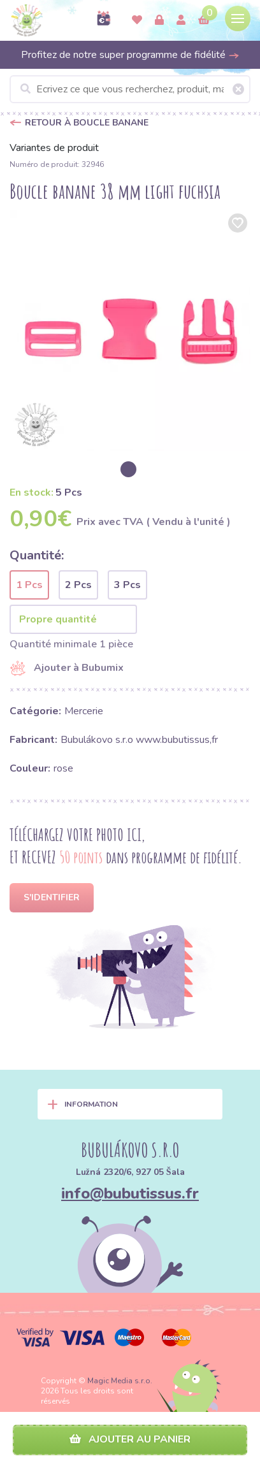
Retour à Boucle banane (86, 123)
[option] (130, 330)
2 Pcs (78, 585)
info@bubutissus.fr (130, 1193)
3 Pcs (127, 585)
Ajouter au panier (130, 1439)
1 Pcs (29, 585)
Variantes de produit (54, 148)
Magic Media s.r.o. (119, 1381)
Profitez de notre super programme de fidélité (130, 55)
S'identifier (52, 897)
